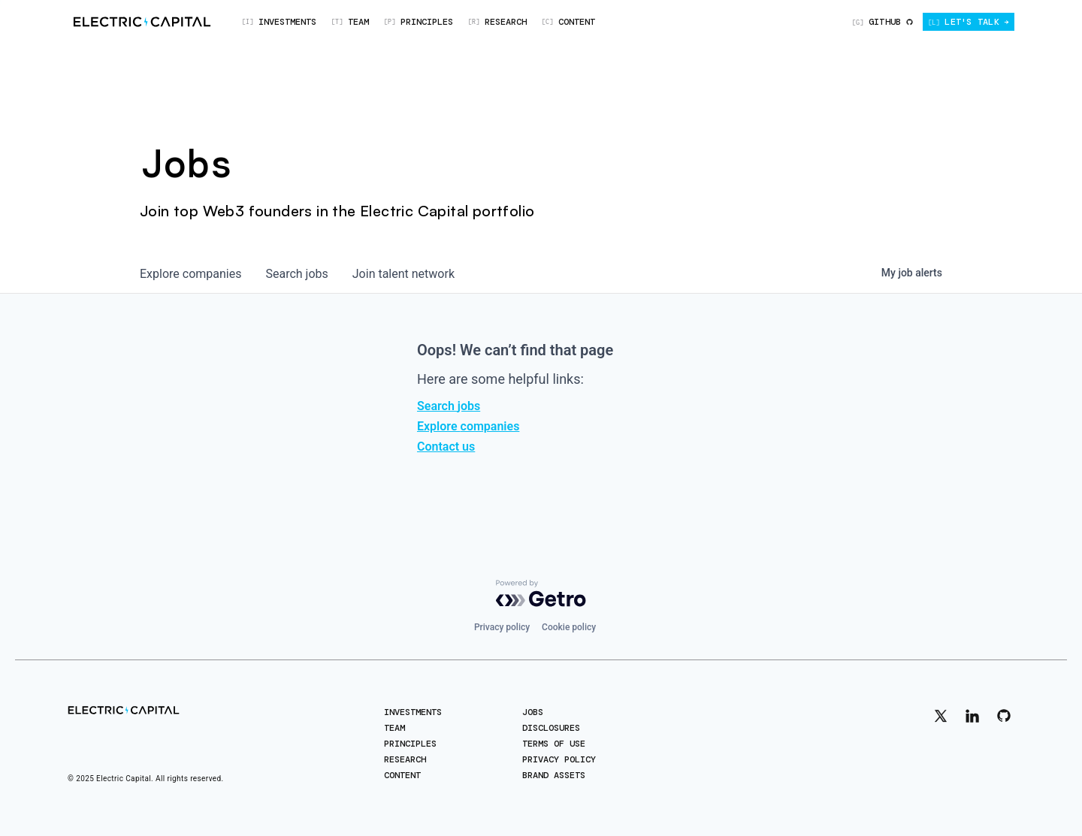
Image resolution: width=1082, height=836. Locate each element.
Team (394, 728)
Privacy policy (502, 627)
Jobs (532, 712)
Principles (410, 743)
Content (402, 775)
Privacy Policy (559, 759)
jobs (296, 274)
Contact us (446, 446)
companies (190, 274)
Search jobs (448, 406)
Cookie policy (569, 627)
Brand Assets (553, 775)
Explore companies (468, 426)
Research (405, 759)
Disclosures (551, 728)
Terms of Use (553, 743)
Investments (413, 712)
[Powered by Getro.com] (541, 593)
